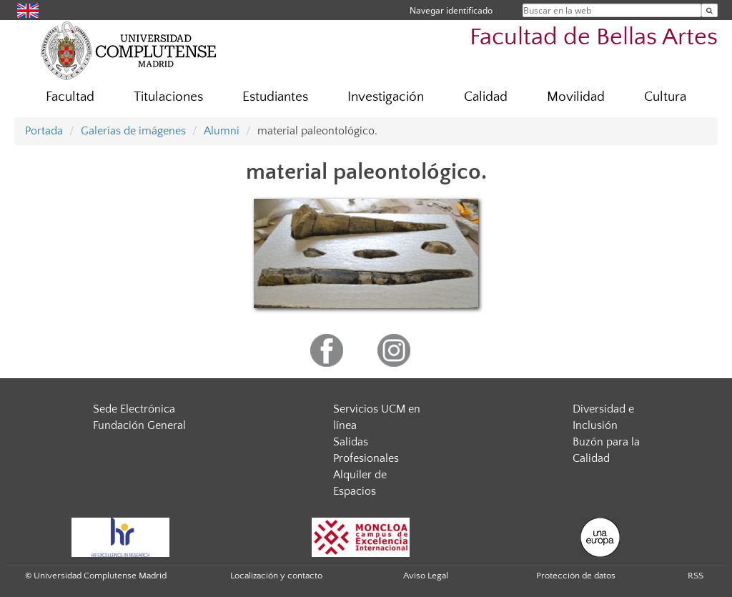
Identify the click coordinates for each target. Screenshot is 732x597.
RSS (695, 576)
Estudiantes (275, 96)
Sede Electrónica (134, 409)
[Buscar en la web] (709, 10)
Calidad (486, 96)
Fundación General (139, 425)
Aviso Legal (425, 576)
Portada (44, 130)
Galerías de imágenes (133, 130)
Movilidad (576, 96)
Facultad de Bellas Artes (594, 37)
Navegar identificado (451, 10)
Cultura (665, 96)
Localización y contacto (276, 576)
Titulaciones (168, 96)
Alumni (221, 130)
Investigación (385, 96)
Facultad (70, 96)
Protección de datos (575, 576)
